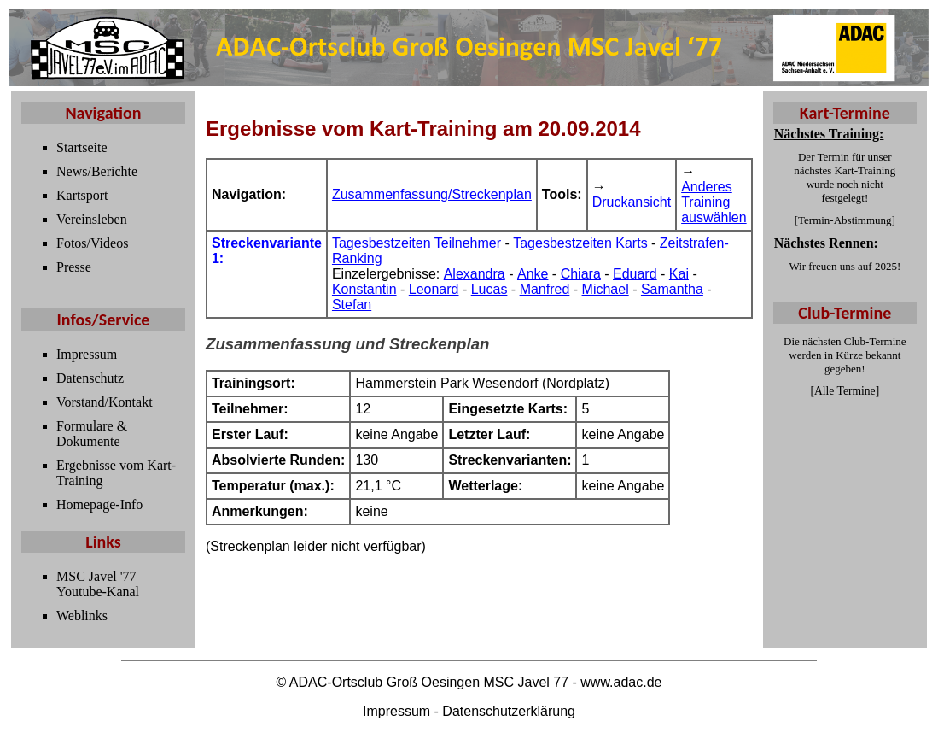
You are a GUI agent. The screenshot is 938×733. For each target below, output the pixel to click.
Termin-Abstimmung (845, 220)
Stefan (351, 304)
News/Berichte (96, 171)
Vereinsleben (91, 219)
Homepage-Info (99, 504)
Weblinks (82, 615)
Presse (73, 267)
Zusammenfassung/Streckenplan (432, 194)
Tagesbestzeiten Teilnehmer (416, 243)
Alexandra (474, 274)
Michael (605, 289)
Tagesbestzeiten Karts (580, 243)
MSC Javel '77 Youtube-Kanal (97, 584)
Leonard (434, 289)
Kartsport (82, 195)
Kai (679, 274)
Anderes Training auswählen (714, 202)
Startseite (82, 147)
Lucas (489, 289)
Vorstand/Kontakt (104, 402)
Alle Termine (845, 390)
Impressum (86, 354)
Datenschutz (90, 378)
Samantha (672, 289)
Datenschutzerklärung (508, 711)
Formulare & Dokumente (91, 434)
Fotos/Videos (92, 243)
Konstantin (364, 289)
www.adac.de (620, 682)
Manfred (545, 289)
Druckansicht (631, 202)
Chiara (581, 274)
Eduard (635, 274)
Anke (532, 274)
